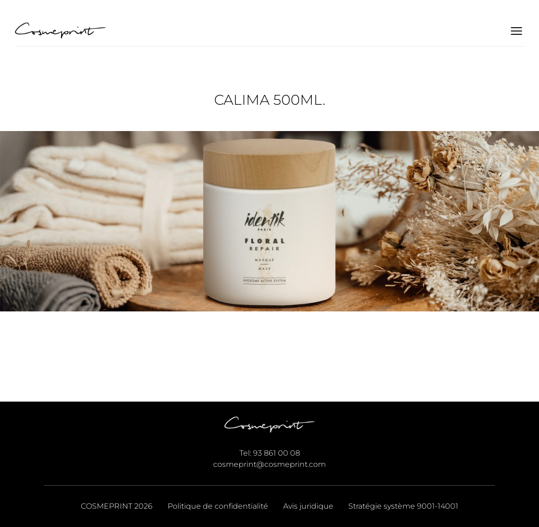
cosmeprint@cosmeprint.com (269, 464)
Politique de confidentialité (218, 506)
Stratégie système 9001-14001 (403, 506)
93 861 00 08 (276, 453)
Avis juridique (308, 506)
